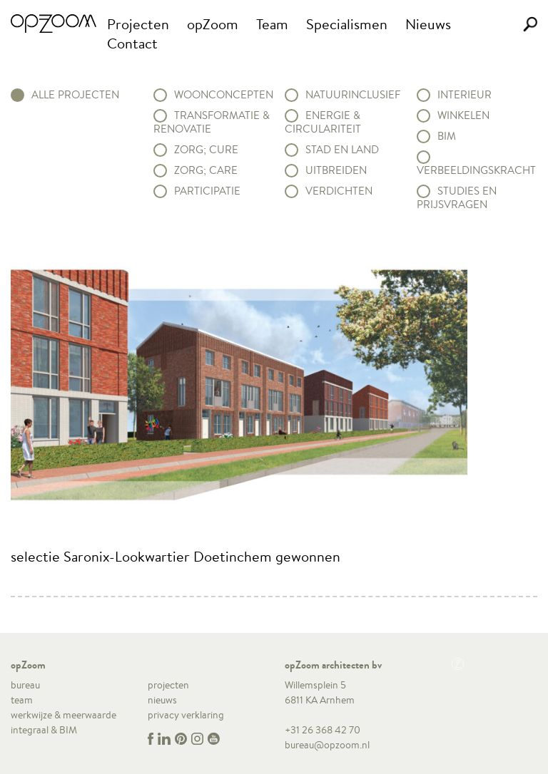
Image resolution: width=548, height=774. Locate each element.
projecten (168, 684)
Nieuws (428, 23)
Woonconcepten (223, 94)
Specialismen (346, 23)
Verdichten (338, 191)
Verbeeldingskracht (476, 170)
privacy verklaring (186, 714)
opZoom (212, 23)
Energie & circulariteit (323, 122)
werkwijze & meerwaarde (63, 714)
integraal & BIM (44, 729)
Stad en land (342, 149)
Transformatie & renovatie (211, 122)
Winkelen (463, 115)
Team (272, 23)
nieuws (162, 699)
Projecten (138, 23)
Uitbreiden (336, 170)
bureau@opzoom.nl (327, 744)
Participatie (207, 191)
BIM (446, 136)
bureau (25, 684)
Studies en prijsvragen (457, 198)
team (22, 699)
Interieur (464, 94)
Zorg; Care (206, 170)
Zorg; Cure (206, 149)
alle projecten (75, 94)
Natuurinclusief (352, 94)
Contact (132, 43)
